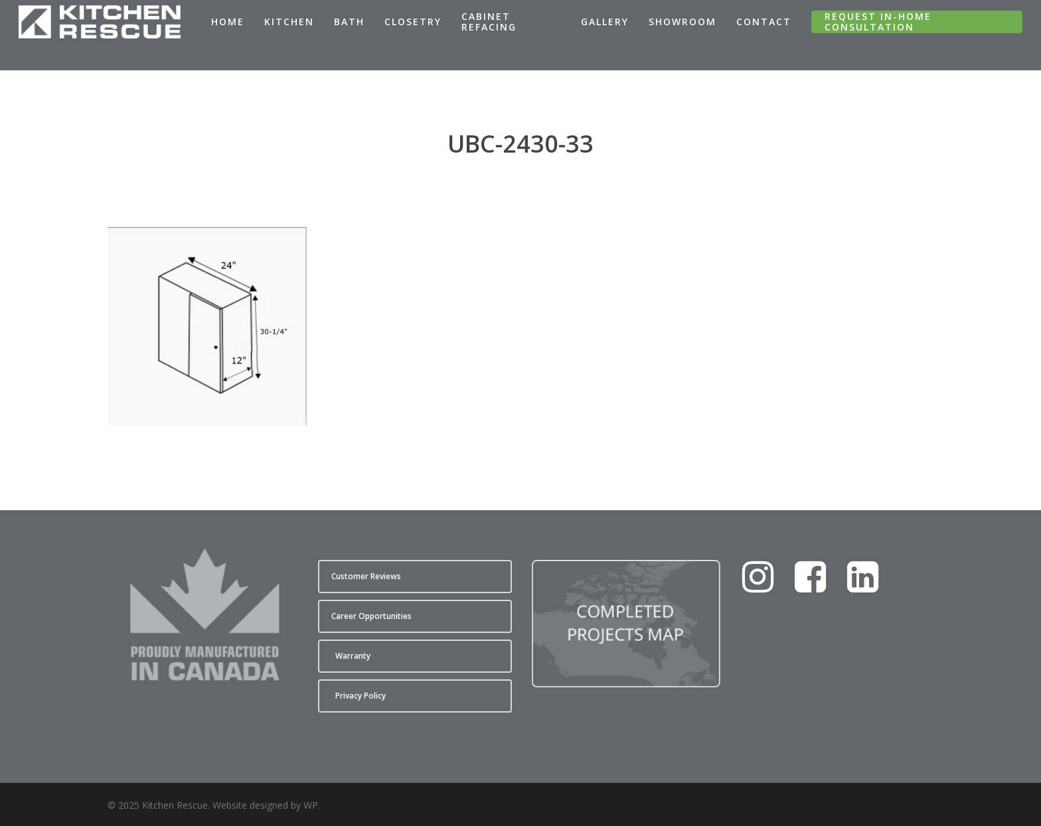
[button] (415, 576)
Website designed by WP (265, 805)
